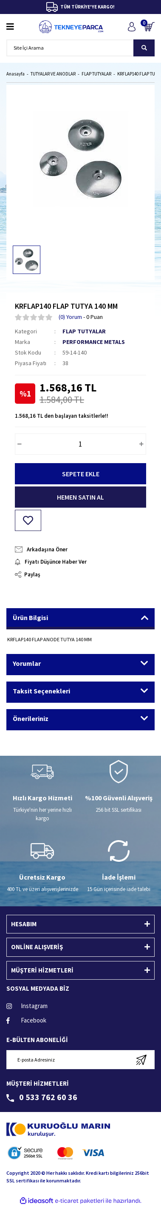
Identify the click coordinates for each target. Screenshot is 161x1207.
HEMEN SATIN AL (80, 497)
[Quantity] (80, 444)
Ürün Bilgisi (30, 617)
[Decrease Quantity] (19, 444)
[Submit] (141, 1059)
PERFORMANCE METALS (93, 342)
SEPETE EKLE (80, 473)
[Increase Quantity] (141, 444)
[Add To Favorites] (28, 520)
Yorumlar (27, 663)
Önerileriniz (30, 718)
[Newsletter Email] (80, 1059)
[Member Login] (131, 26)
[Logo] (71, 26)
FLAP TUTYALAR (84, 331)
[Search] (80, 47)
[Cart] (149, 26)
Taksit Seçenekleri (41, 691)
